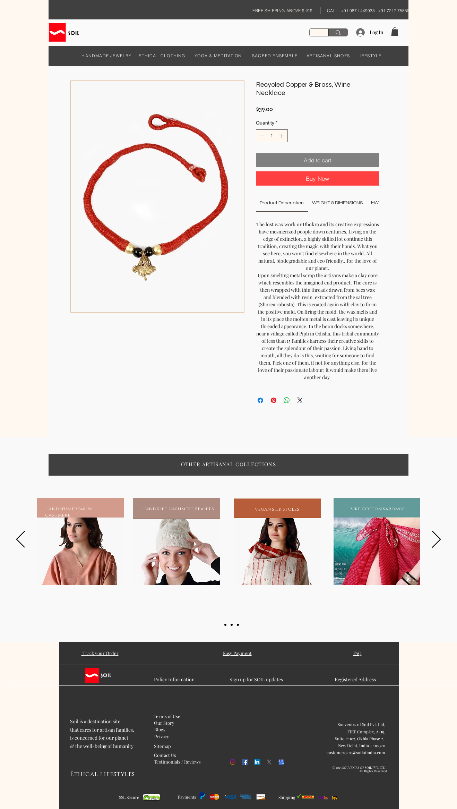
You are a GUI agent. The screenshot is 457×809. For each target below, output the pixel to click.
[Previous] (20, 540)
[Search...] (337, 32)
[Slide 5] (238, 625)
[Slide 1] (219, 625)
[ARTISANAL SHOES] (328, 55)
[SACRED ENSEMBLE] (274, 55)
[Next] (436, 540)
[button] (394, 31)
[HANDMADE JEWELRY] (106, 55)
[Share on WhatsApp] (287, 400)
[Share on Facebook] (260, 400)
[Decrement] (261, 136)
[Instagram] (233, 762)
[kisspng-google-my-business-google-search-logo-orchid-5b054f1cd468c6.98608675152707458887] (281, 762)
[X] (269, 762)
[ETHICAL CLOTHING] (162, 55)
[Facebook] (245, 762)
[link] (282, 203)
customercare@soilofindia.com (356, 752)
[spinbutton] (272, 136)
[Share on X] (300, 400)
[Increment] (282, 136)
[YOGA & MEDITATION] (218, 55)
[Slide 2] (225, 625)
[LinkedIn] (257, 762)
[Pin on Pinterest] (273, 400)
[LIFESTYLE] (369, 55)
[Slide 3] (232, 625)
